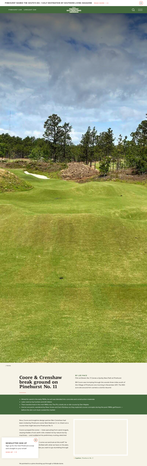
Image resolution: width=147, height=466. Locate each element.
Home (8, 365)
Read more (101, 3)
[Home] (73, 10)
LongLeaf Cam (30, 9)
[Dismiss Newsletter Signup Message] (36, 440)
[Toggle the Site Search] (133, 9)
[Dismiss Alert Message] (141, 3)
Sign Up (11, 452)
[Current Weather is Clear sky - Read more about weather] (125, 9)
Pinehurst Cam (15, 9)
